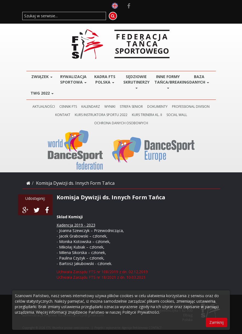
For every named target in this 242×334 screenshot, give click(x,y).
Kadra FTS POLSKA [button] (104, 79)
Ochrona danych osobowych (121, 123)
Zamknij (216, 322)
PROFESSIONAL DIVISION (191, 106)
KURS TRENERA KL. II (147, 114)
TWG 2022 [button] (42, 93)
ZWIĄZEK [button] (41, 76)
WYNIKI (109, 106)
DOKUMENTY (157, 106)
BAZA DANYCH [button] (199, 79)
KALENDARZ (90, 106)
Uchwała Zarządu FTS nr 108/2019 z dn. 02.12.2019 (102, 271)
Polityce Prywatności (140, 312)
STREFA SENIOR (131, 106)
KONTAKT (62, 114)
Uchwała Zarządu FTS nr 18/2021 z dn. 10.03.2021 (101, 277)
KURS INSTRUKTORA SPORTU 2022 (101, 114)
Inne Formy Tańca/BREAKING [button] (169, 81)
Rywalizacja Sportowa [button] (73, 79)
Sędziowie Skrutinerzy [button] (136, 81)
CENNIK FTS (68, 106)
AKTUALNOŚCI (43, 106)
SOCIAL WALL (176, 114)
